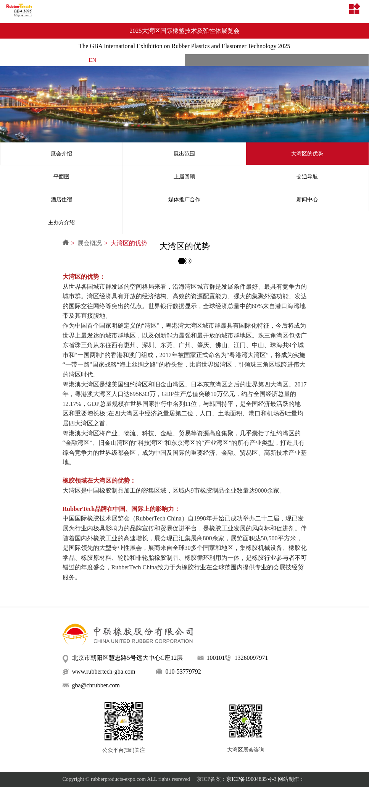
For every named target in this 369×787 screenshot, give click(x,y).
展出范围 (184, 154)
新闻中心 (307, 199)
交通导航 (307, 176)
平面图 (61, 176)
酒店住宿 (61, 199)
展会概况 (89, 243)
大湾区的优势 (307, 154)
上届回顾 (184, 176)
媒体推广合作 (184, 199)
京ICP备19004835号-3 (251, 779)
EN (92, 60)
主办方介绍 (61, 222)
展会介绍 (61, 154)
